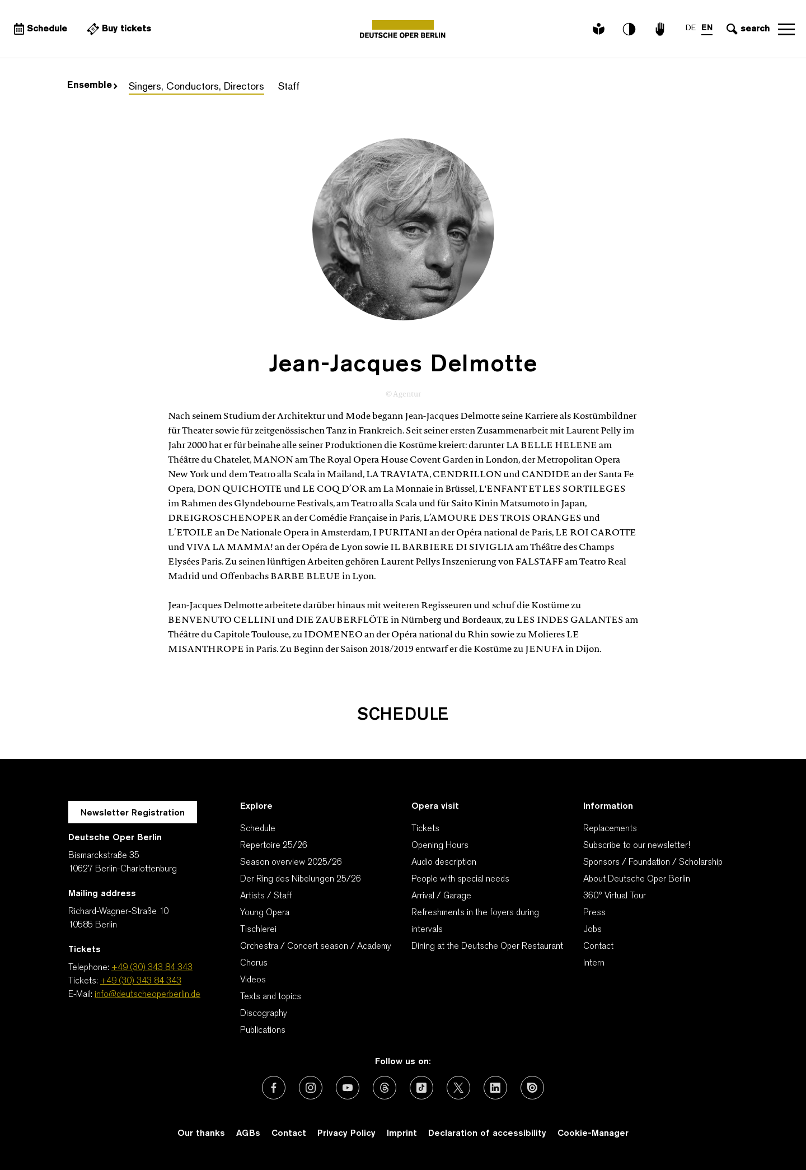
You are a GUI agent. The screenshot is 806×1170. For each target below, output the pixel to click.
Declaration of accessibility (487, 1133)
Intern (593, 963)
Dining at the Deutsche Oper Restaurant (487, 946)
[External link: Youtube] (347, 1087)
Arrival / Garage (441, 896)
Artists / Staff (266, 896)
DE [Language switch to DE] (691, 28)
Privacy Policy (346, 1133)
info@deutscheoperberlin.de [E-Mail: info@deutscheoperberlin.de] (147, 994)
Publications (262, 1030)
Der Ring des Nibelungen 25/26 (300, 879)
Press (594, 912)
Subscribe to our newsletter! (636, 845)
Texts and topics (270, 996)
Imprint (402, 1133)
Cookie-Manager (593, 1133)
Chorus (254, 963)
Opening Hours (439, 845)
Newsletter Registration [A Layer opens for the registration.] (133, 813)
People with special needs (460, 879)
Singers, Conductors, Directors (196, 87)
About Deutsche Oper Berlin (636, 879)
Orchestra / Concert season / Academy (315, 946)
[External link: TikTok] (421, 1087)
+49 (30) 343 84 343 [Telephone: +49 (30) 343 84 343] (152, 967)
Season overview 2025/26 (291, 862)
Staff (288, 87)
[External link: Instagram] (310, 1087)
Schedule (257, 828)
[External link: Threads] (384, 1087)
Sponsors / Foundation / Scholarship (653, 862)
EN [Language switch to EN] (707, 28)
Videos (253, 980)
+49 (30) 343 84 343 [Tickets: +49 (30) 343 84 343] (140, 981)
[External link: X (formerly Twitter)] (458, 1087)
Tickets (425, 828)
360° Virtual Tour (614, 896)
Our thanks (201, 1133)
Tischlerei (258, 929)
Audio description (443, 862)
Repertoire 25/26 (273, 845)
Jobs (592, 929)
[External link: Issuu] (532, 1087)
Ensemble (92, 85)
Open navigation (786, 29)
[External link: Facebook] (274, 1087)
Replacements (610, 828)
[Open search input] (747, 29)
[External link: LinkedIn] (495, 1087)
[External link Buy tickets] (117, 29)
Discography (263, 1013)
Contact (598, 946)
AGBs (248, 1133)
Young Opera (264, 912)
